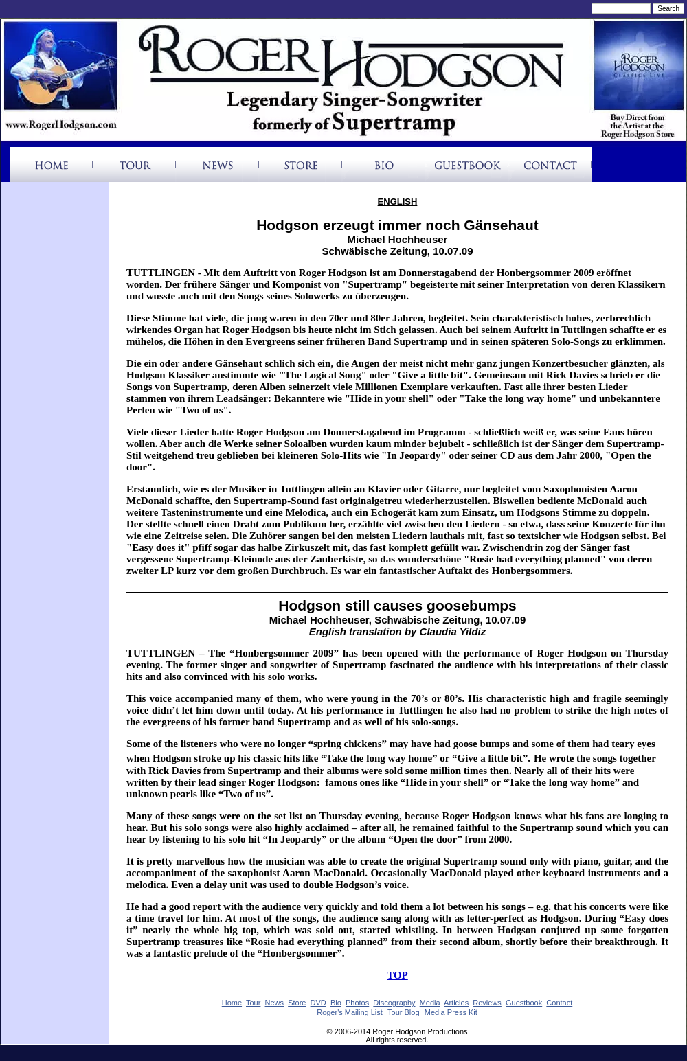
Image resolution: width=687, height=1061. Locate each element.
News (274, 1003)
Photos (357, 1003)
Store (297, 1003)
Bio (335, 1003)
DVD (318, 1003)
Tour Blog (403, 1012)
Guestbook (524, 1003)
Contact (559, 1003)
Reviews (487, 1003)
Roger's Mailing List (350, 1012)
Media (430, 1003)
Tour (253, 1003)
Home (232, 1003)
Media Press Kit (451, 1012)
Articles (456, 1003)
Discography (394, 1003)
